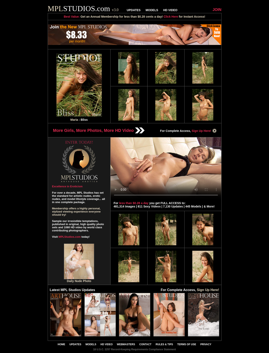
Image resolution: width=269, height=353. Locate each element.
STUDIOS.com (83, 8)
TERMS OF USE (186, 344)
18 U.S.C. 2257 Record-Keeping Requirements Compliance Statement (134, 349)
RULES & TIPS (164, 344)
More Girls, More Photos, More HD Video (99, 130)
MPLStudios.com (69, 236)
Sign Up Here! (204, 131)
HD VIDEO (170, 10)
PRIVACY (205, 344)
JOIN (216, 10)
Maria (74, 119)
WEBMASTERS (126, 344)
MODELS (152, 10)
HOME (61, 344)
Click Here (171, 16)
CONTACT (145, 344)
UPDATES (134, 10)
